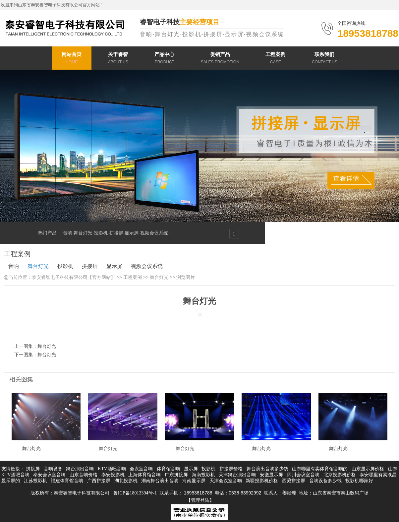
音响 (67, 232)
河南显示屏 (193, 480)
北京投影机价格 (339, 474)
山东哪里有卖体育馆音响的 (320, 468)
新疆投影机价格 (262, 480)
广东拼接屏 (176, 474)
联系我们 (324, 59)
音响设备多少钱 (325, 480)
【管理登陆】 (200, 500)
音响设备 (53, 468)
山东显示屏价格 (368, 468)
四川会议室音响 (303, 474)
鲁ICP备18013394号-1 (135, 492)
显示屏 (132, 232)
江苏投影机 (35, 480)
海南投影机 (203, 474)
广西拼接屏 (98, 480)
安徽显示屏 (271, 474)
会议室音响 (141, 468)
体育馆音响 (168, 468)
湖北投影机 (126, 480)
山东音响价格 (83, 474)
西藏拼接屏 (293, 480)
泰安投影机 (113, 474)
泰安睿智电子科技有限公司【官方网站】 (73, 277)
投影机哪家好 (359, 480)
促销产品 (220, 59)
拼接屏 (116, 232)
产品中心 (164, 59)
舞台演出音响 (80, 468)
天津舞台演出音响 (237, 474)
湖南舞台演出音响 (159, 480)
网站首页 (72, 59)
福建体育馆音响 (67, 480)
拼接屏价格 (231, 468)
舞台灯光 (83, 232)
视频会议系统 (154, 232)
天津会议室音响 (225, 480)
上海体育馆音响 (144, 474)
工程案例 (275, 59)
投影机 (101, 232)
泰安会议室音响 (49, 474)
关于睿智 (118, 59)
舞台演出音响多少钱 (267, 468)
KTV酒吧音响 (112, 468)
